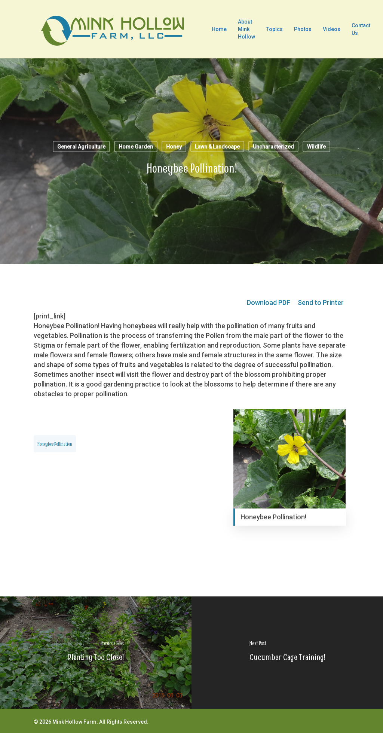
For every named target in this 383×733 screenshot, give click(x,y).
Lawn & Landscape (217, 147)
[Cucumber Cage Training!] (287, 652)
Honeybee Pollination (54, 444)
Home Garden (136, 147)
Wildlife (316, 147)
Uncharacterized (273, 147)
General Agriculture (81, 147)
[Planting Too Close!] (96, 652)
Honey (174, 147)
